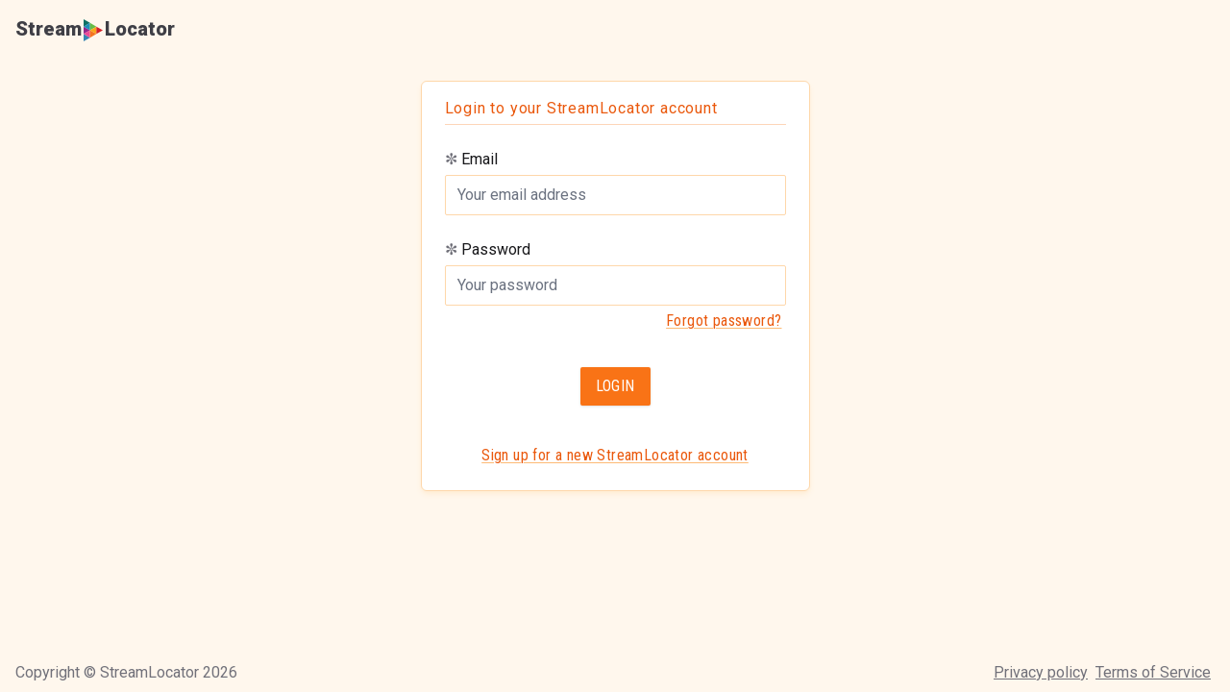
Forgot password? (723, 320)
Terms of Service (1153, 672)
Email (471, 159)
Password (487, 249)
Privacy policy (1041, 672)
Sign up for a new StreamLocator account (615, 455)
